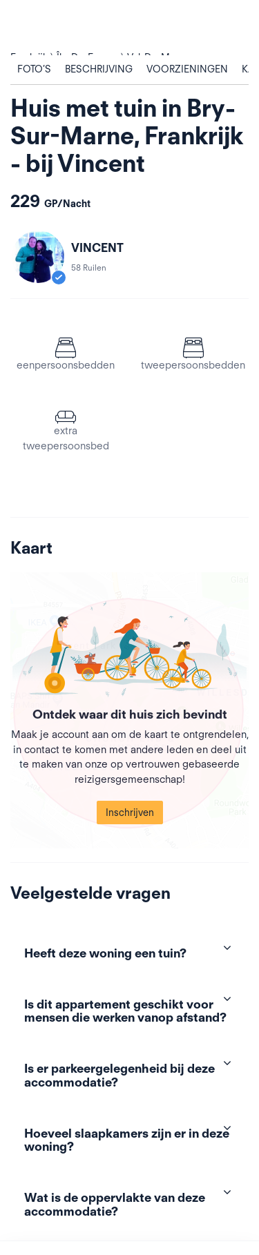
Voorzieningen (187, 69)
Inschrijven (130, 812)
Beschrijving (99, 69)
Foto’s (34, 69)
